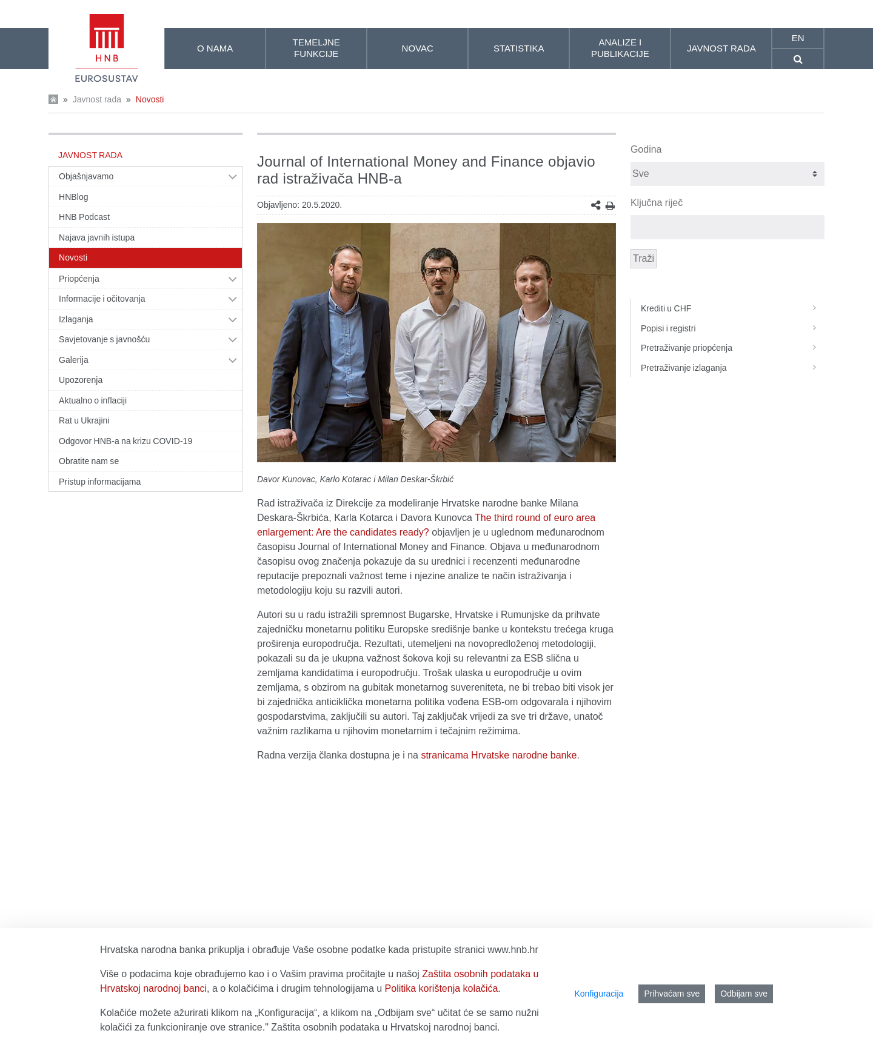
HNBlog (74, 197)
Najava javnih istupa (97, 237)
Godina (646, 149)
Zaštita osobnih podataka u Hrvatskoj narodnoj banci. (385, 1027)
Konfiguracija (598, 993)
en (798, 38)
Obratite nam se (89, 461)
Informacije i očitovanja (102, 299)
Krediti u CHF (732, 308)
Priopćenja (79, 279)
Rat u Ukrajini (84, 420)
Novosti (150, 99)
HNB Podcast (84, 217)
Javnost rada (97, 99)
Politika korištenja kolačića (441, 988)
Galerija (74, 360)
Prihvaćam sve (672, 993)
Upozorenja (80, 380)
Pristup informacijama (100, 481)
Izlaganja (76, 319)
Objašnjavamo (86, 176)
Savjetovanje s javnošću (104, 339)
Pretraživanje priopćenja (732, 348)
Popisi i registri (732, 328)
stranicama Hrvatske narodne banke (499, 755)
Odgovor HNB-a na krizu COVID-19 (125, 441)
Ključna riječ (656, 203)
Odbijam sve (744, 993)
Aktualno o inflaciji (93, 400)
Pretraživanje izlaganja (732, 368)
